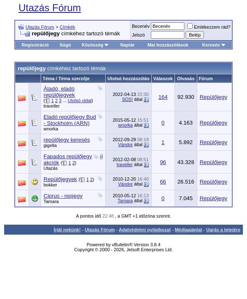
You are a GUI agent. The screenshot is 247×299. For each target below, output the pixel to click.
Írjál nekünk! (67, 229)
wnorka (51, 128)
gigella (50, 145)
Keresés (214, 44)
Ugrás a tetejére (223, 229)
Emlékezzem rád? (208, 27)
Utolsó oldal (80, 100)
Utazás (51, 168)
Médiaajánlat (188, 229)
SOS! (127, 99)
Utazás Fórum (50, 7)
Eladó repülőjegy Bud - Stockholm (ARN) (70, 120)
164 (162, 97)
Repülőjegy (214, 97)
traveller (52, 105)
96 (163, 162)
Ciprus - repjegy (63, 196)
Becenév (141, 26)
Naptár (127, 44)
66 (163, 182)
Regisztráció (35, 44)
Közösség (95, 44)
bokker (50, 184)
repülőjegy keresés (67, 140)
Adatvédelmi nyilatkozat (145, 229)
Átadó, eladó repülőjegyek (59, 92)
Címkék (67, 27)
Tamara (51, 201)
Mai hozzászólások (168, 44)
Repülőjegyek (60, 179)
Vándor (125, 144)
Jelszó (138, 34)
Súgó (65, 44)
